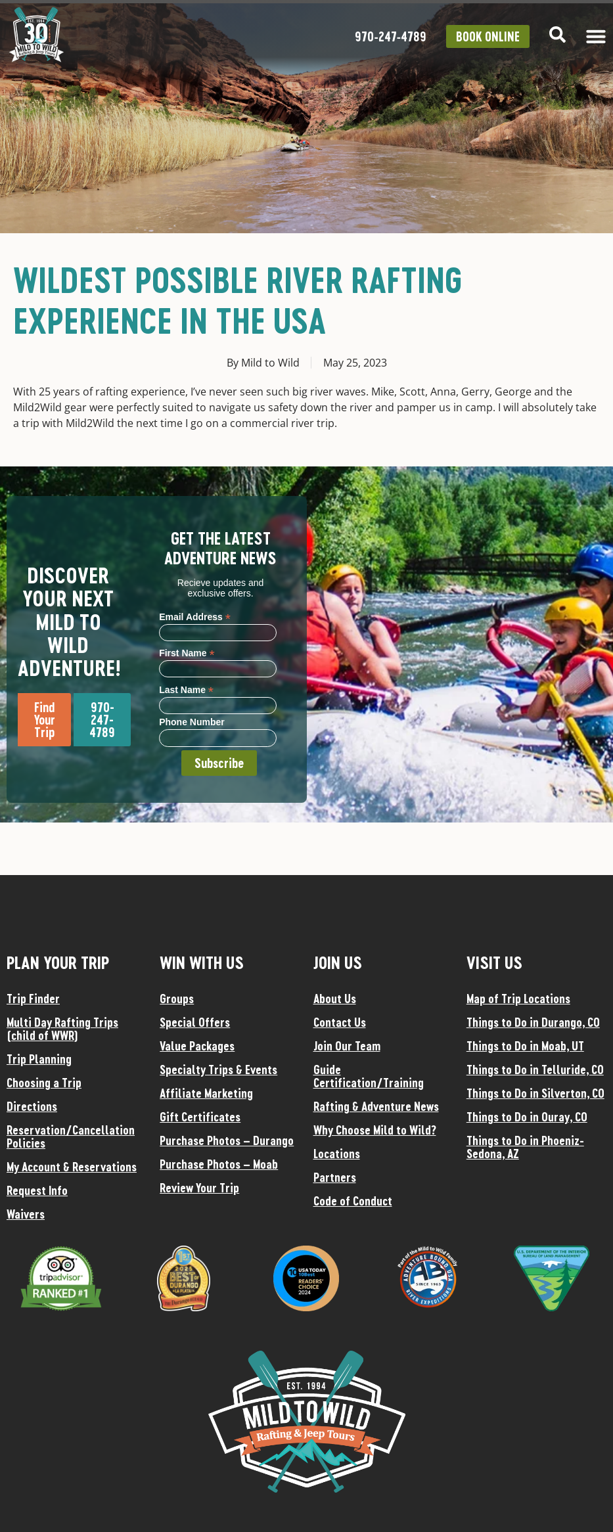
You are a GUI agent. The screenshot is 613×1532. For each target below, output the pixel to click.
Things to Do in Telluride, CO (535, 1069)
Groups (177, 998)
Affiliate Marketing (206, 1093)
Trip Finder (33, 998)
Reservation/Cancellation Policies (71, 1136)
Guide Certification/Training (368, 1076)
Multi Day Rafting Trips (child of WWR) (62, 1029)
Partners (334, 1177)
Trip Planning (39, 1059)
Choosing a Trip (44, 1082)
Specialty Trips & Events (218, 1069)
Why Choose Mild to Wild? (374, 1130)
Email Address (195, 616)
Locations (336, 1153)
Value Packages (197, 1046)
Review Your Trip (199, 1188)
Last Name (186, 689)
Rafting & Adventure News (376, 1106)
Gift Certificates (200, 1117)
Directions (32, 1106)
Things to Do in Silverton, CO (535, 1093)
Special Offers (195, 1022)
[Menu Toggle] (595, 36)
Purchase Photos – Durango (227, 1140)
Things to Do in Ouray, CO (526, 1117)
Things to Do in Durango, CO (533, 1022)
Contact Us (339, 1022)
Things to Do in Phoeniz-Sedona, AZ (525, 1147)
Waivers (26, 1214)
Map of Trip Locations (518, 998)
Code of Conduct (352, 1201)
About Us (334, 998)
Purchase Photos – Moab (219, 1164)
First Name (186, 652)
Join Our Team (346, 1046)
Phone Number (192, 722)
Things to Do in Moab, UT (525, 1046)
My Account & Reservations (72, 1167)
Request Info (37, 1190)
